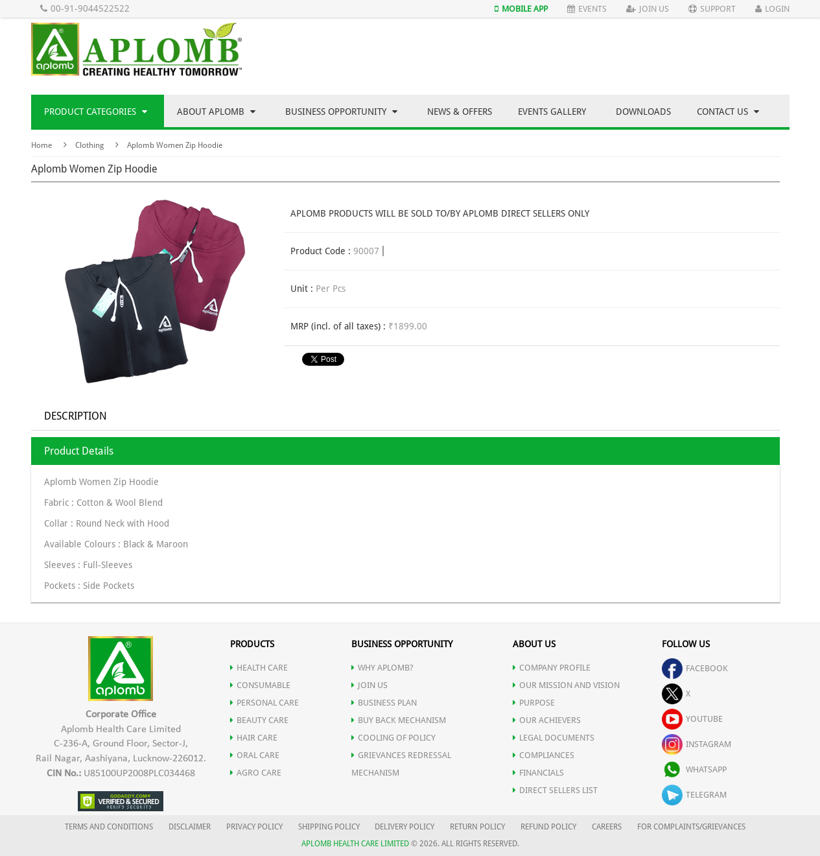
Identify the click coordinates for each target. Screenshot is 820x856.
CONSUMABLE (260, 685)
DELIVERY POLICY (404, 826)
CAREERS (607, 826)
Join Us (647, 9)
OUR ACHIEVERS (547, 720)
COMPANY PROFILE (552, 667)
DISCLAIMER (190, 826)
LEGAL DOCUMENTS (553, 738)
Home (41, 145)
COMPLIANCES (543, 755)
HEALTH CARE (259, 667)
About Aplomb (216, 111)
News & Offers (459, 111)
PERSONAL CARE (264, 702)
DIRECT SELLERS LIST (555, 790)
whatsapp (694, 769)
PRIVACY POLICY (254, 826)
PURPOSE (534, 702)
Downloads (643, 111)
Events (587, 9)
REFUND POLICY (548, 826)
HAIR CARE (253, 738)
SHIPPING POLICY (330, 826)
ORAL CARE (254, 755)
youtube (692, 719)
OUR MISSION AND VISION (566, 685)
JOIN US (369, 685)
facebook (695, 668)
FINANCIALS (538, 773)
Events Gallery (552, 111)
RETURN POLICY (477, 826)
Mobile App (521, 9)
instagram (696, 744)
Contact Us (728, 111)
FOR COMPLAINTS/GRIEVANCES (691, 826)
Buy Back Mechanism (398, 720)
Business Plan (384, 702)
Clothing (89, 145)
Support (712, 9)
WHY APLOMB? (382, 667)
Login (772, 9)
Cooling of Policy (393, 738)
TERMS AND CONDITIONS (109, 826)
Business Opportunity (341, 111)
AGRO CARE (255, 773)
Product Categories (95, 111)
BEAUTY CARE (259, 720)
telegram (694, 795)
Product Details (78, 451)
